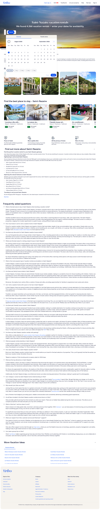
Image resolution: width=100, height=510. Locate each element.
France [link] (17, 54)
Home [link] (5, 54)
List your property (74, 2)
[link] (23, 106)
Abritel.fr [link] (69, 481)
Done (80, 75)
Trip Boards (64, 2)
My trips (88, 2)
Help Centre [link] (37, 427)
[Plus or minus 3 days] (55, 70)
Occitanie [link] (23, 54)
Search (92, 32)
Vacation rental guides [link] (7, 489)
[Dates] (46, 32)
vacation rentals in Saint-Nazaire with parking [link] (34, 335)
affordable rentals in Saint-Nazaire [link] (22, 229)
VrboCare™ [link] (58, 407)
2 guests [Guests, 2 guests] (66, 33)
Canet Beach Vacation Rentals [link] (57, 451)
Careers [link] (37, 481)
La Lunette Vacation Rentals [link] (11, 463)
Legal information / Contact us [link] (41, 489)
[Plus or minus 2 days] (48, 70)
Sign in (95, 2)
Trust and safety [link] (6, 484)
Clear (74, 75)
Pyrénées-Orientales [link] (30, 54)
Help (82, 2)
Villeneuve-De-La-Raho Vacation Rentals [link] (60, 457)
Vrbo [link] (69, 479)
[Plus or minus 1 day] (43, 70)
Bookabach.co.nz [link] (71, 486)
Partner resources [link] (6, 486)
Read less (6, 197)
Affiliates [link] (37, 484)
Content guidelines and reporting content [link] (44, 499)
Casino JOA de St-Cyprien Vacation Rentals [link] (60, 460)
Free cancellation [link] (56, 379)
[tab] (45, 36)
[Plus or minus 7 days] (60, 70)
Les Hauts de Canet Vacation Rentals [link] (59, 463)
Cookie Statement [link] (39, 496)
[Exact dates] (36, 70)
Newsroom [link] (37, 486)
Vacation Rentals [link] (11, 54)
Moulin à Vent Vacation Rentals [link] (12, 457)
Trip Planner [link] (12, 434)
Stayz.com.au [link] (70, 489)
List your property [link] (7, 479)
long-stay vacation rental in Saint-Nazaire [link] (17, 301)
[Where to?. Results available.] (18, 32)
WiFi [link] (45, 329)
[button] (54, 49)
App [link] (4, 491)
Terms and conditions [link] (39, 491)
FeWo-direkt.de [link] (71, 484)
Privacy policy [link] (38, 494)
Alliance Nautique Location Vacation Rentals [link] (15, 451)
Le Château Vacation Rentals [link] (57, 454)
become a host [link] (55, 391)
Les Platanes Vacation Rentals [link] (12, 460)
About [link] (36, 479)
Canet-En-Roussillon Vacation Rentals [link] (14, 454)
